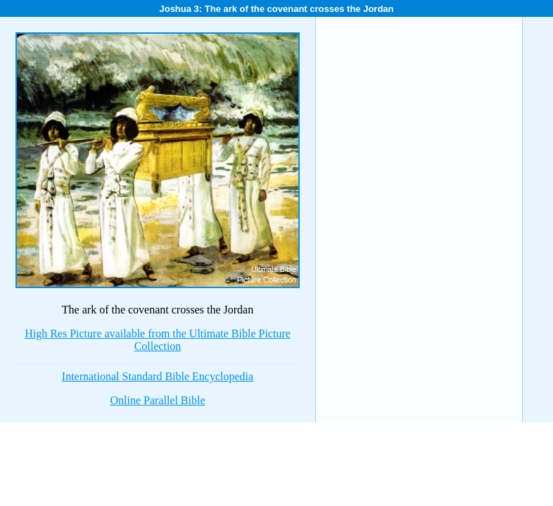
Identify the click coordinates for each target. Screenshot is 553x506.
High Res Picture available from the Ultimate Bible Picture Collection (158, 339)
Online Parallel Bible (157, 400)
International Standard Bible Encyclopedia (157, 376)
